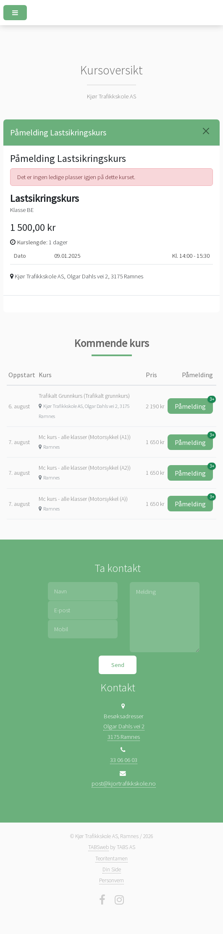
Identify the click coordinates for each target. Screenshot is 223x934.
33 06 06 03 (123, 760)
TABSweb (98, 847)
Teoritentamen (111, 858)
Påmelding (194, 404)
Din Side (111, 869)
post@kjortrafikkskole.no (124, 783)
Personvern (111, 880)
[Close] (206, 131)
